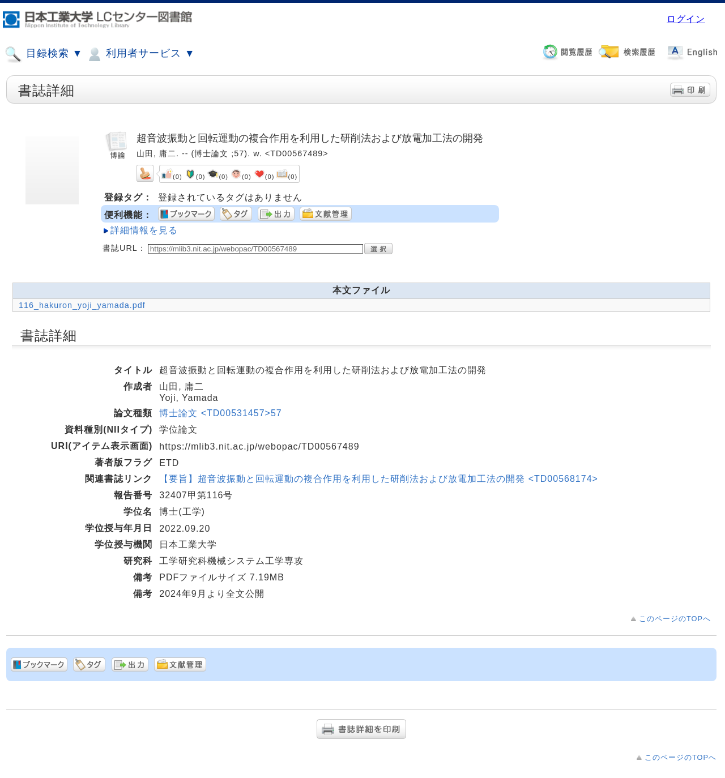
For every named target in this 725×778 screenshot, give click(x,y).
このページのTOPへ (675, 618)
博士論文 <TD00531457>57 (220, 413)
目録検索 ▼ (44, 54)
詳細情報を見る (144, 230)
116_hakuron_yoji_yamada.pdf (82, 305)
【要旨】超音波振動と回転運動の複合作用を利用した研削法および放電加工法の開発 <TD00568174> (378, 479)
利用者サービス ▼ (140, 54)
